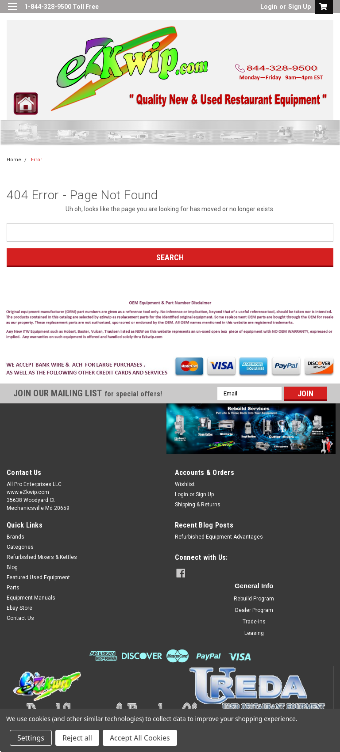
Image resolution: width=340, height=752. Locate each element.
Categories (20, 547)
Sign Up (299, 6)
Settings (30, 738)
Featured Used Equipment (38, 577)
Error (36, 160)
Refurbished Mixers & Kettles (42, 557)
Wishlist (185, 484)
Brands (15, 537)
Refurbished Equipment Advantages (219, 537)
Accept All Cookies (140, 738)
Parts (13, 588)
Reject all (77, 738)
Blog (12, 567)
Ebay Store (19, 608)
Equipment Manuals (31, 598)
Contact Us (20, 618)
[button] (170, 321)
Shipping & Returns (197, 504)
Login (268, 6)
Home (14, 160)
